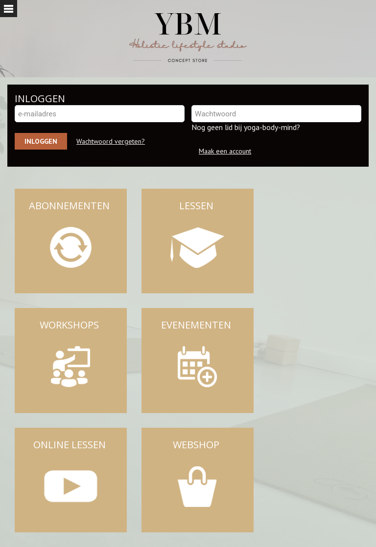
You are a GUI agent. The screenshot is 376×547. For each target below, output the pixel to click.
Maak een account (225, 151)
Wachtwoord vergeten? (110, 141)
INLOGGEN (40, 98)
